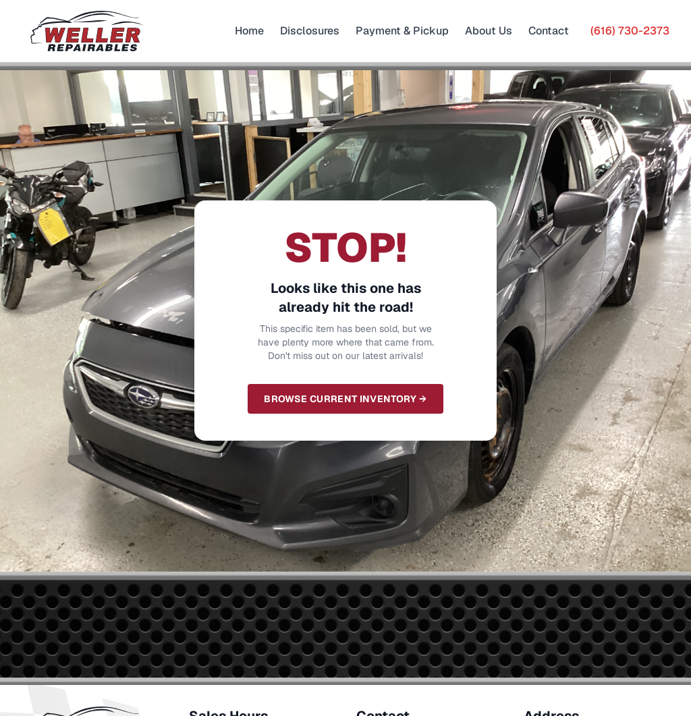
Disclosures (309, 31)
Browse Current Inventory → (345, 399)
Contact (548, 31)
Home (249, 31)
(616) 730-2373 (629, 31)
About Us (488, 31)
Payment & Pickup (402, 31)
